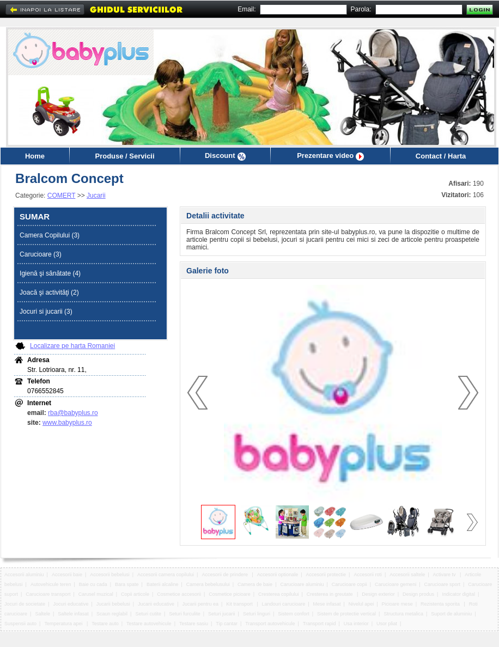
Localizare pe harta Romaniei (72, 346)
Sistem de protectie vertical (346, 614)
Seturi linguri (256, 614)
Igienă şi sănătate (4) (50, 273)
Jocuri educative (70, 604)
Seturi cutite (148, 614)
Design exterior (378, 594)
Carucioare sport (442, 584)
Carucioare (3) (41, 254)
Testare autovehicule (149, 623)
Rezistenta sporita (441, 604)
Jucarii (96, 195)
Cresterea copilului (278, 594)
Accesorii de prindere (225, 574)
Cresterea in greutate (330, 594)
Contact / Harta (441, 156)
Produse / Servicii (124, 156)
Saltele (42, 614)
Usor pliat (386, 623)
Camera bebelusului (208, 584)
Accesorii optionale (278, 574)
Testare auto (105, 623)
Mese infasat (326, 604)
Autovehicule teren (51, 584)
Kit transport (240, 604)
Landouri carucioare (284, 604)
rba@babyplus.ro (73, 413)
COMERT (61, 195)
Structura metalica (403, 614)
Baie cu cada (93, 584)
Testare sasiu (193, 623)
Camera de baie (255, 584)
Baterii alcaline (163, 584)
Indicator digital (458, 594)
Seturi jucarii (221, 614)
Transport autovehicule (270, 623)
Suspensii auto (20, 623)
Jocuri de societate (24, 604)
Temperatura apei (64, 623)
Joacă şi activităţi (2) (49, 292)
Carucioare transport (48, 594)
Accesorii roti (368, 574)
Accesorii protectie (326, 574)
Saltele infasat (73, 614)
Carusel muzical (95, 594)
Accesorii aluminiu (24, 574)
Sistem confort (293, 614)
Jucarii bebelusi (113, 604)
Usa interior (356, 623)
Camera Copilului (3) (50, 235)
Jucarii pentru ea (200, 604)
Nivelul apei (361, 604)
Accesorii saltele (407, 574)
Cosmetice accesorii (179, 594)
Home (35, 156)
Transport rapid (319, 623)
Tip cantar (227, 623)
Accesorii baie (67, 574)
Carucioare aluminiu (302, 584)
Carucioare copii (349, 584)
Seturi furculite (184, 614)
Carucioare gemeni (395, 584)
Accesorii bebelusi (110, 574)
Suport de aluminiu (451, 614)
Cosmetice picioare (230, 594)
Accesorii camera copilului (165, 574)
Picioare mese (397, 604)
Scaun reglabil (111, 614)
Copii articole (135, 594)
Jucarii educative (156, 604)
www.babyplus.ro (67, 422)
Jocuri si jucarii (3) (46, 311)
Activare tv (445, 574)
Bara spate (127, 584)
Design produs (418, 594)
